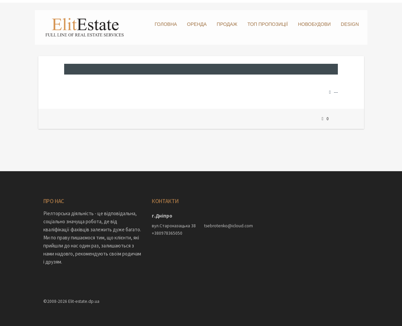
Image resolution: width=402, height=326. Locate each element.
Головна (165, 24)
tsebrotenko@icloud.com (227, 223)
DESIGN (350, 24)
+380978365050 (167, 230)
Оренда (197, 24)
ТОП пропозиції (268, 24)
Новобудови (314, 24)
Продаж (227, 24)
